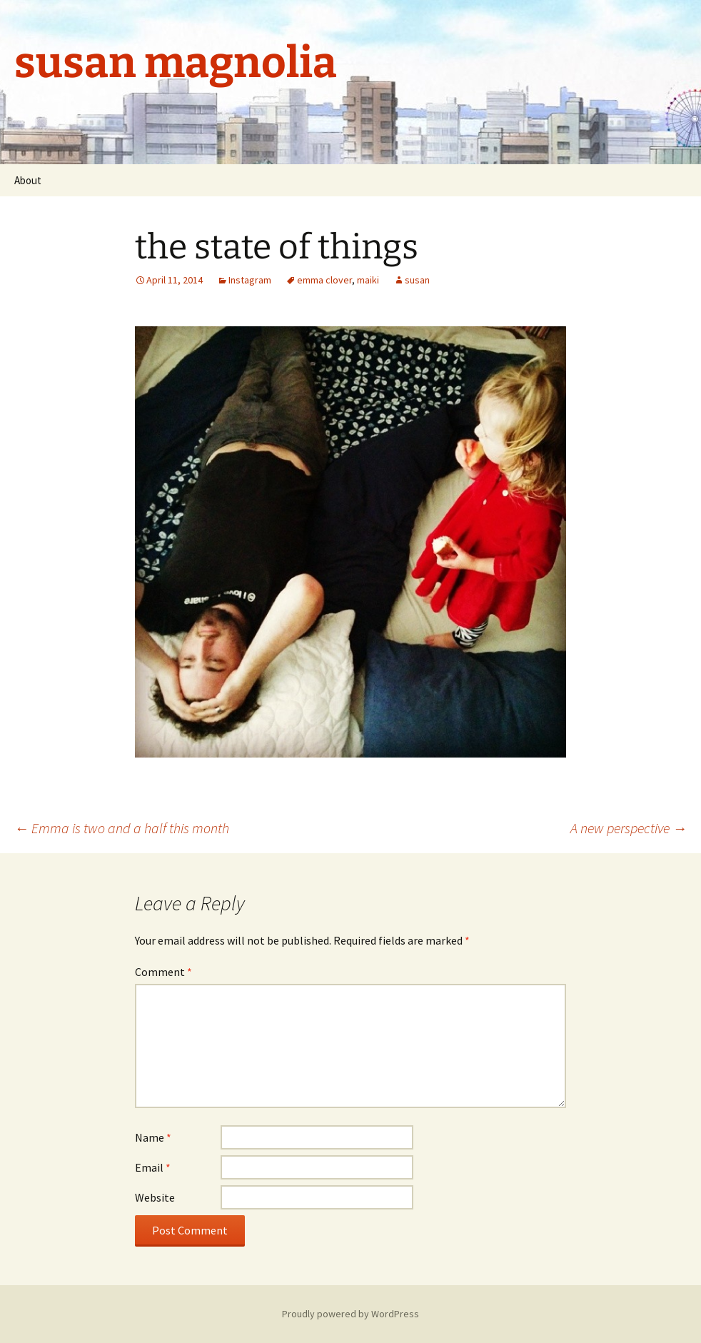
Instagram (249, 279)
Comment (163, 972)
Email (153, 1167)
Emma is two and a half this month (121, 828)
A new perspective (628, 828)
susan (417, 279)
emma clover (324, 279)
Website (155, 1197)
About (27, 180)
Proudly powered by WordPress (350, 1313)
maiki (368, 279)
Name (153, 1137)
